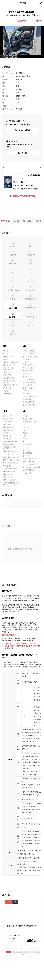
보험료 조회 (38, 21)
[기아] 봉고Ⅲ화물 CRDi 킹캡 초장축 (21, 930)
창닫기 (40, 3)
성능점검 (16, 226)
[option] (22, 928)
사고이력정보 (22, 158)
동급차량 (38, 226)
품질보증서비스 (27, 226)
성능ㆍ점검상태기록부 (22, 135)
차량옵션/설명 (5, 226)
